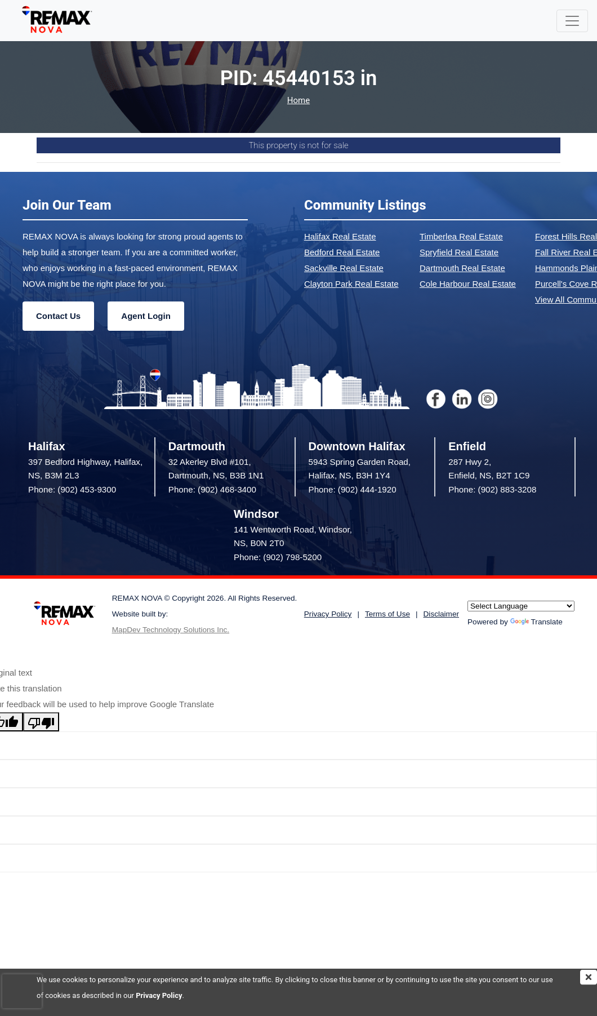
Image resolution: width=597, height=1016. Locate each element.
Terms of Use (387, 614)
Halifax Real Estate (340, 236)
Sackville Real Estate (344, 268)
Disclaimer (441, 614)
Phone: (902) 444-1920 (352, 489)
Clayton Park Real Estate (351, 284)
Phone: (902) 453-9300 (72, 489)
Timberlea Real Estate (461, 236)
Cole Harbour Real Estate (468, 284)
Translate (536, 622)
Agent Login (145, 316)
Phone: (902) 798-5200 (278, 557)
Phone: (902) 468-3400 (212, 489)
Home (298, 100)
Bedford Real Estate (342, 252)
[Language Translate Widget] (520, 606)
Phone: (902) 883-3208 (492, 489)
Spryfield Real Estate (459, 252)
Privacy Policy (159, 995)
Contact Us (58, 316)
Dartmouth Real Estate (462, 268)
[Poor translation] (41, 721)
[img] (588, 977)
